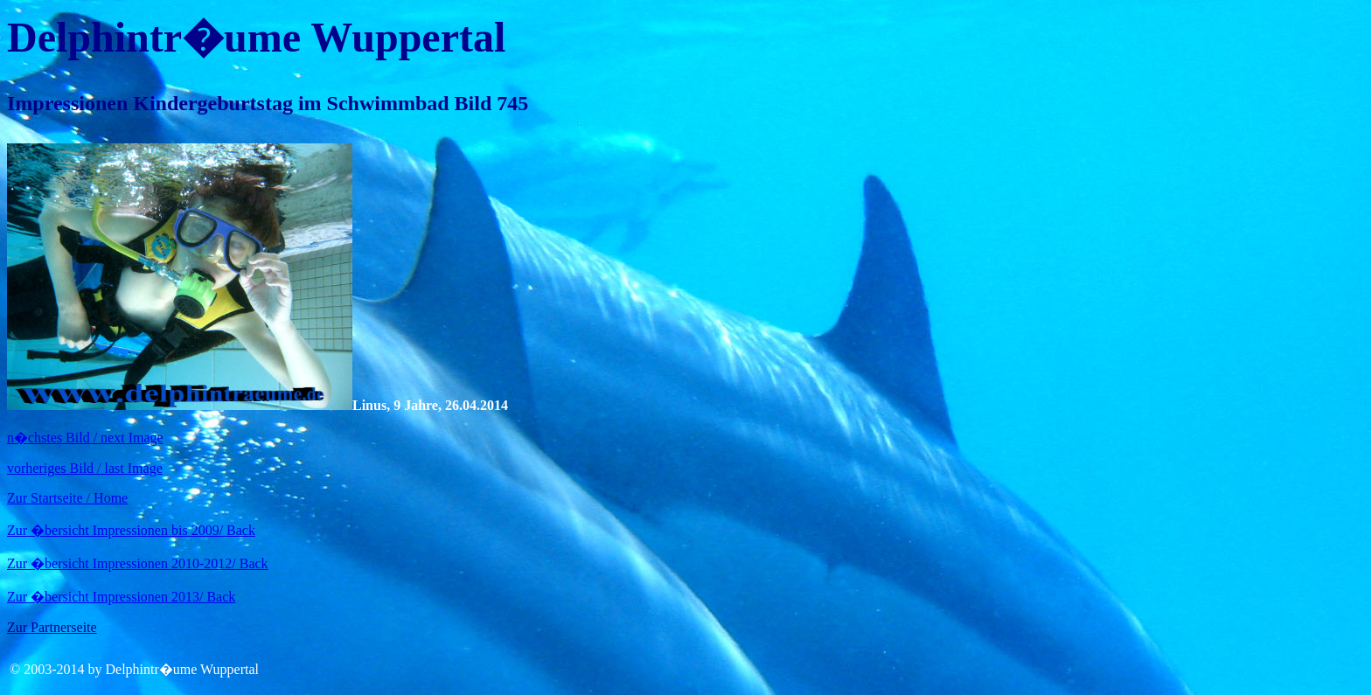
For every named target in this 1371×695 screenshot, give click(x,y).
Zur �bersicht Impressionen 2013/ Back (121, 596)
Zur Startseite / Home (67, 497)
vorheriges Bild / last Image (85, 468)
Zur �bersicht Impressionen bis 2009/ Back (131, 530)
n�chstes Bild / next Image (85, 437)
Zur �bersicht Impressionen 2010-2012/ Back (137, 563)
